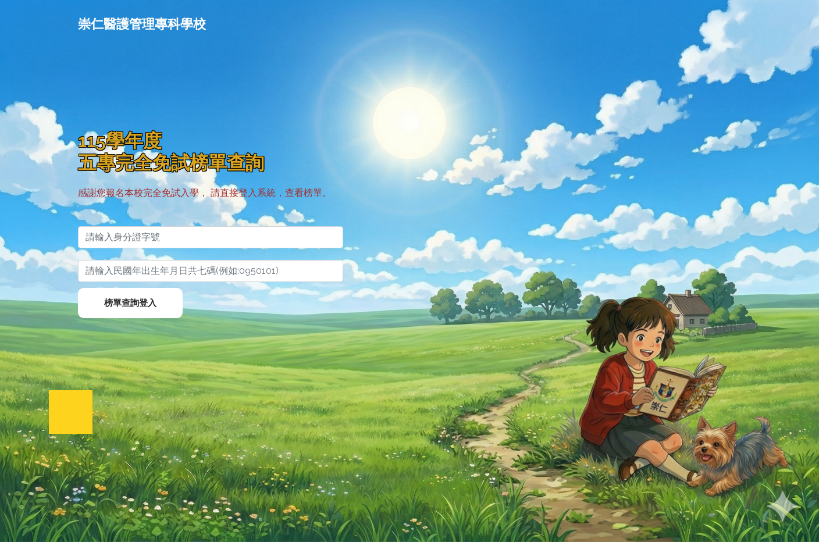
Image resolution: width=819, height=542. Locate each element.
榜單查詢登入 (130, 303)
